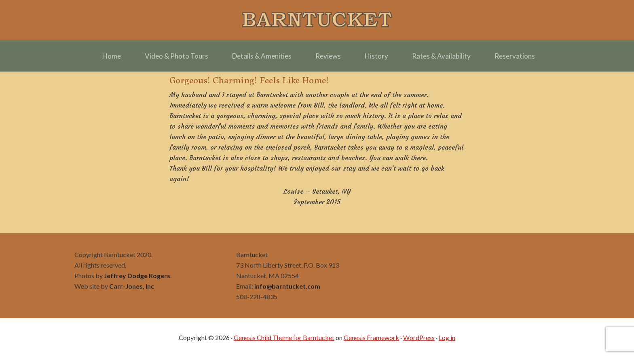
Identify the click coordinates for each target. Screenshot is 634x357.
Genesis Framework (371, 337)
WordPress (419, 337)
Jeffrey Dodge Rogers (137, 275)
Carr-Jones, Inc (131, 286)
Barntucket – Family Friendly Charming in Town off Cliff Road (317, 20)
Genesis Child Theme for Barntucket (284, 337)
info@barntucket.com (287, 286)
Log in (447, 337)
